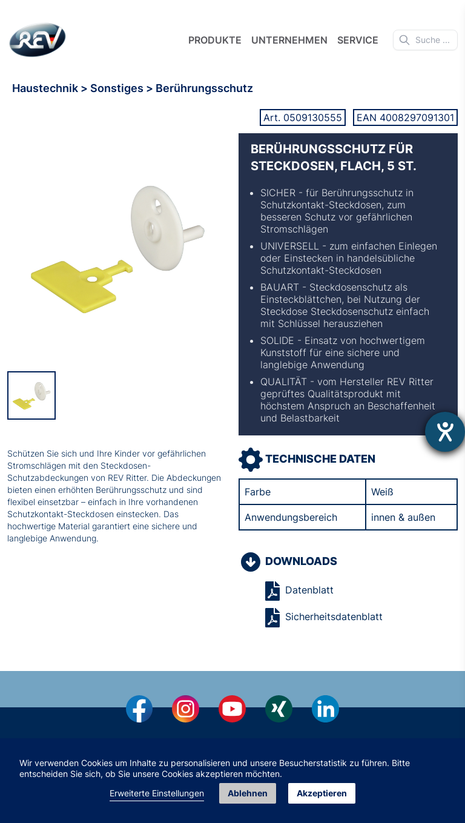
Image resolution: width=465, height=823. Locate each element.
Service (357, 40)
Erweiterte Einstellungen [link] (157, 793)
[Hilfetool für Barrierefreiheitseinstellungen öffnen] (445, 432)
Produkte (215, 40)
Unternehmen (289, 40)
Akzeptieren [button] (322, 793)
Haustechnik (46, 88)
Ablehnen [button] (248, 793)
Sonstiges (118, 88)
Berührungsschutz (204, 88)
